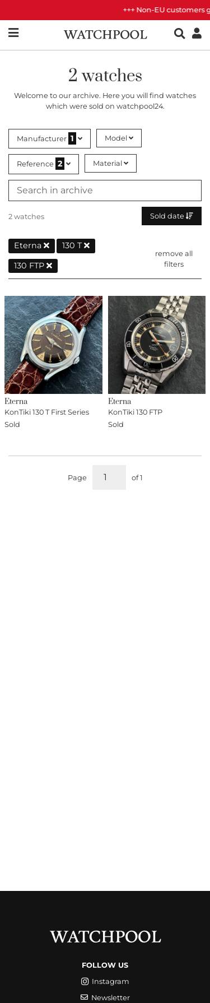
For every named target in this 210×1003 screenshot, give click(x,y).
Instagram (105, 981)
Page (77, 477)
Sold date (171, 216)
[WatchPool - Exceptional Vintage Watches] (105, 33)
